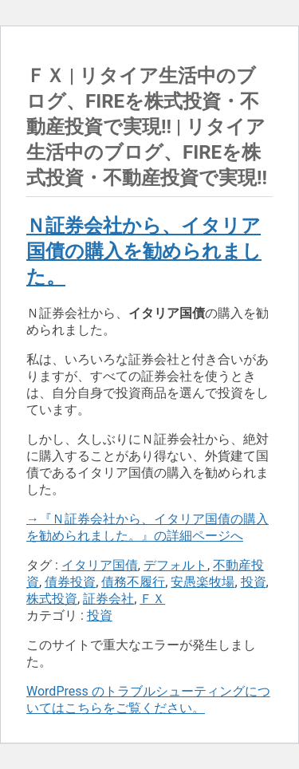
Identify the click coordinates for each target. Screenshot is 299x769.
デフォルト (175, 565)
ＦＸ (152, 598)
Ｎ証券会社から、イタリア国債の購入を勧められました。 (144, 251)
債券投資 (70, 582)
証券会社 (108, 598)
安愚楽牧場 (202, 582)
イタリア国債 (99, 565)
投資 (253, 582)
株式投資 (51, 598)
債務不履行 (133, 582)
